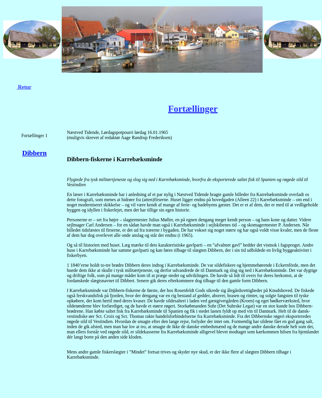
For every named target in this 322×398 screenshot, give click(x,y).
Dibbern (34, 153)
